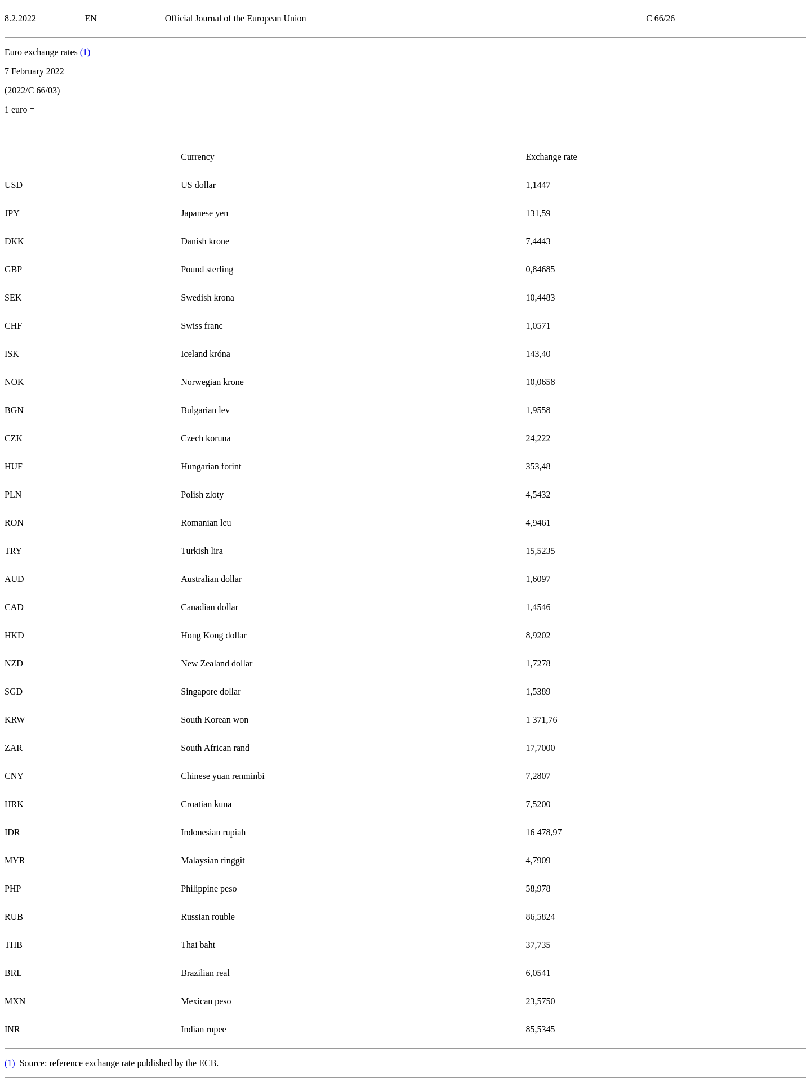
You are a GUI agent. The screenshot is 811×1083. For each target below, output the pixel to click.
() (85, 52)
